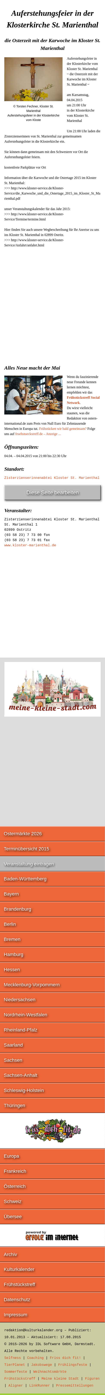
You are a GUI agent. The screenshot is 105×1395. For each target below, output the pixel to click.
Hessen (12, 969)
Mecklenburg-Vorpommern (32, 984)
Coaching (35, 1358)
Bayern (11, 894)
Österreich (15, 1186)
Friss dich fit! (65, 1358)
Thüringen (14, 1105)
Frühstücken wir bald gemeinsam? (62, 428)
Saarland (13, 1045)
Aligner (15, 1386)
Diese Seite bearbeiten (53, 492)
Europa (11, 1156)
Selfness (12, 1358)
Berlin (10, 924)
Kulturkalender (19, 1269)
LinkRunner (39, 1386)
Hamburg (13, 954)
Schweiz (13, 1201)
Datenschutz (17, 1299)
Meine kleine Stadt (60, 1379)
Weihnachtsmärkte (49, 1372)
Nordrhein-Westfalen (25, 1014)
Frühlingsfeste (72, 1365)
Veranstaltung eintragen (29, 864)
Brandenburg (17, 909)
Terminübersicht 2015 (26, 848)
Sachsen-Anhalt (20, 1075)
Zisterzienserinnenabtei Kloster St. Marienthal (52, 478)
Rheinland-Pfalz (20, 1030)
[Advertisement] (52, 304)
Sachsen (13, 1060)
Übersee (13, 1216)
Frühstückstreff (19, 1284)
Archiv (10, 1254)
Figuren (92, 1379)
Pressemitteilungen (74, 1386)
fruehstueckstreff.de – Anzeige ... (38, 434)
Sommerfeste (15, 1372)
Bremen (12, 939)
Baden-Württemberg (25, 879)
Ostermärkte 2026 (23, 833)
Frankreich (15, 1171)
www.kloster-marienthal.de (30, 545)
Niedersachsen (20, 999)
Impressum (15, 1314)
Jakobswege (41, 1365)
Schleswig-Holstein (24, 1090)
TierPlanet (14, 1365)
